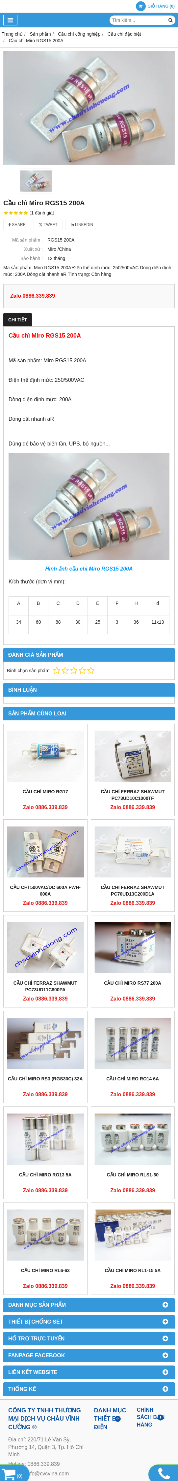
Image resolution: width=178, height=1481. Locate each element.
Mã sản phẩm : (27, 240)
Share (17, 224)
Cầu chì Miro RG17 (45, 791)
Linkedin (82, 224)
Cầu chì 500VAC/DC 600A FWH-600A (45, 891)
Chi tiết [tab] (17, 319)
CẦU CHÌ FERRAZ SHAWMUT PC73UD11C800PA (45, 986)
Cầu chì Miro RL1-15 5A (133, 1270)
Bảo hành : (31, 258)
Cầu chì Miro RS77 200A (132, 983)
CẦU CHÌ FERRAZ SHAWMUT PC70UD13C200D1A (133, 891)
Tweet (48, 224)
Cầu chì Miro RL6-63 (45, 1270)
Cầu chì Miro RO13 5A (45, 1174)
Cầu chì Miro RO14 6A (132, 1078)
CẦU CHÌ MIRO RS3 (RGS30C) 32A (45, 1078)
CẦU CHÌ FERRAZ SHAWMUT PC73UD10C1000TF (133, 795)
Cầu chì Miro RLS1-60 (133, 1174)
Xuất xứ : (33, 249)
